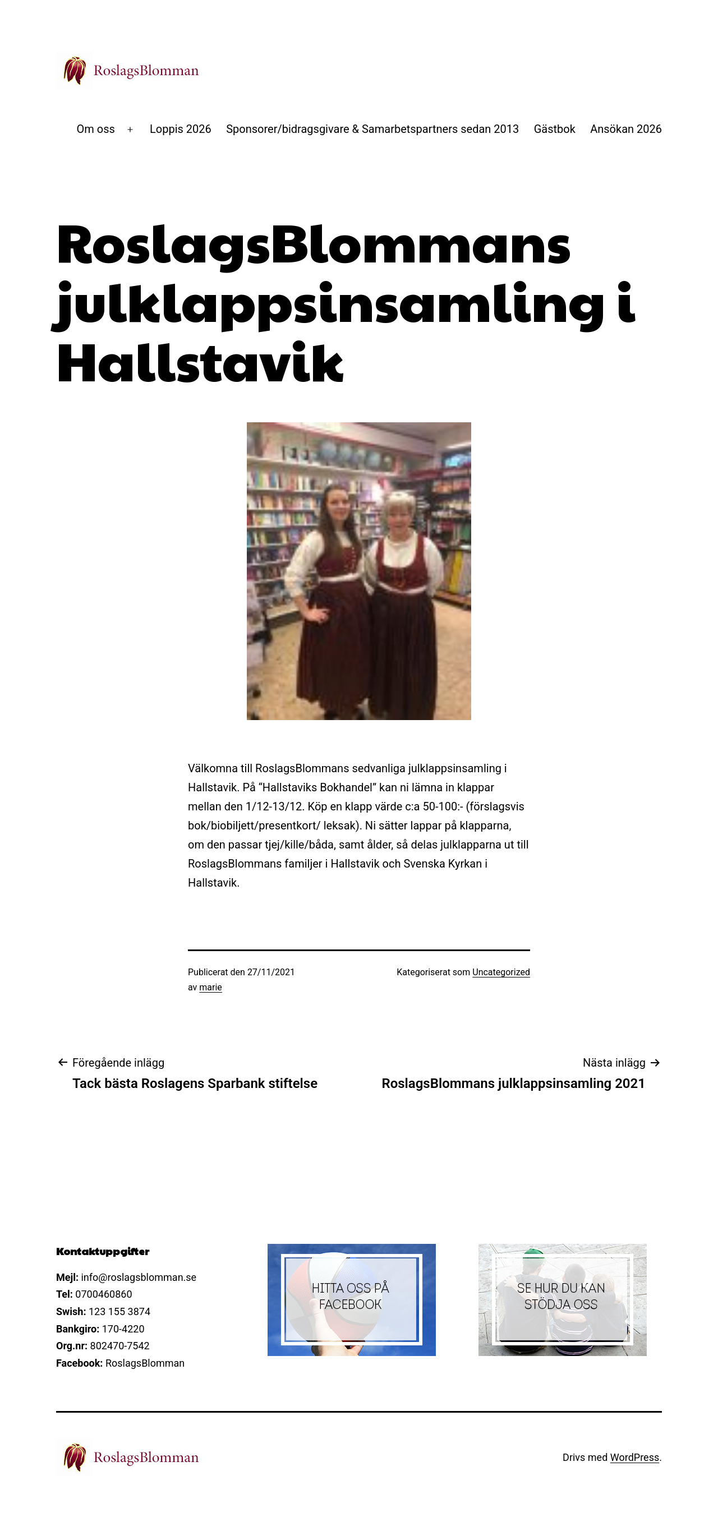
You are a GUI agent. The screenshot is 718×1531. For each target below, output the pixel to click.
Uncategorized (501, 972)
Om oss (96, 129)
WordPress (634, 1457)
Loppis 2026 (180, 129)
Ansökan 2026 (626, 129)
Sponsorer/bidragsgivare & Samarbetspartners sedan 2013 (372, 129)
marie (210, 987)
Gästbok (555, 129)
